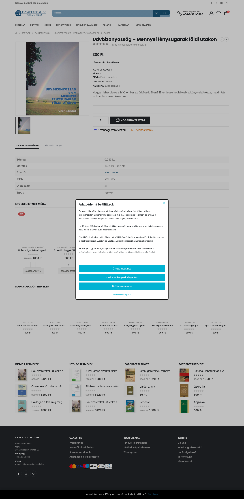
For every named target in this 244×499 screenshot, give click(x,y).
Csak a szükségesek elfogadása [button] (122, 277)
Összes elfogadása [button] (122, 268)
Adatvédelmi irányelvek (122, 295)
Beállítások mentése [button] (122, 286)
